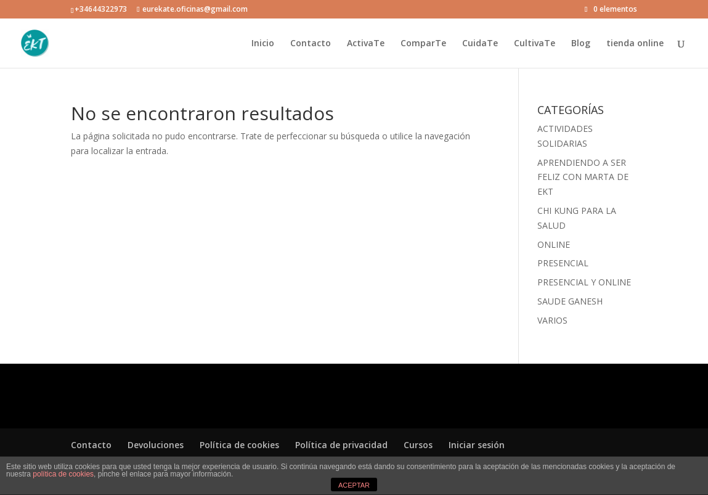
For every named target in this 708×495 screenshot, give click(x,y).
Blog (580, 44)
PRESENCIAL (562, 263)
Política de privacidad (341, 445)
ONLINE (553, 244)
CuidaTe (480, 44)
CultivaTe (534, 44)
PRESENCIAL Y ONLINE (584, 282)
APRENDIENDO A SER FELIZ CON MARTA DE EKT (583, 177)
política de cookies (63, 474)
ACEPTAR (354, 485)
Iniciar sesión (477, 445)
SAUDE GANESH (570, 301)
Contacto (310, 44)
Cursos (418, 445)
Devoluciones (156, 445)
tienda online (635, 44)
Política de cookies (239, 445)
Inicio (262, 44)
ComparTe (423, 44)
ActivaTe (366, 44)
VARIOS (552, 320)
